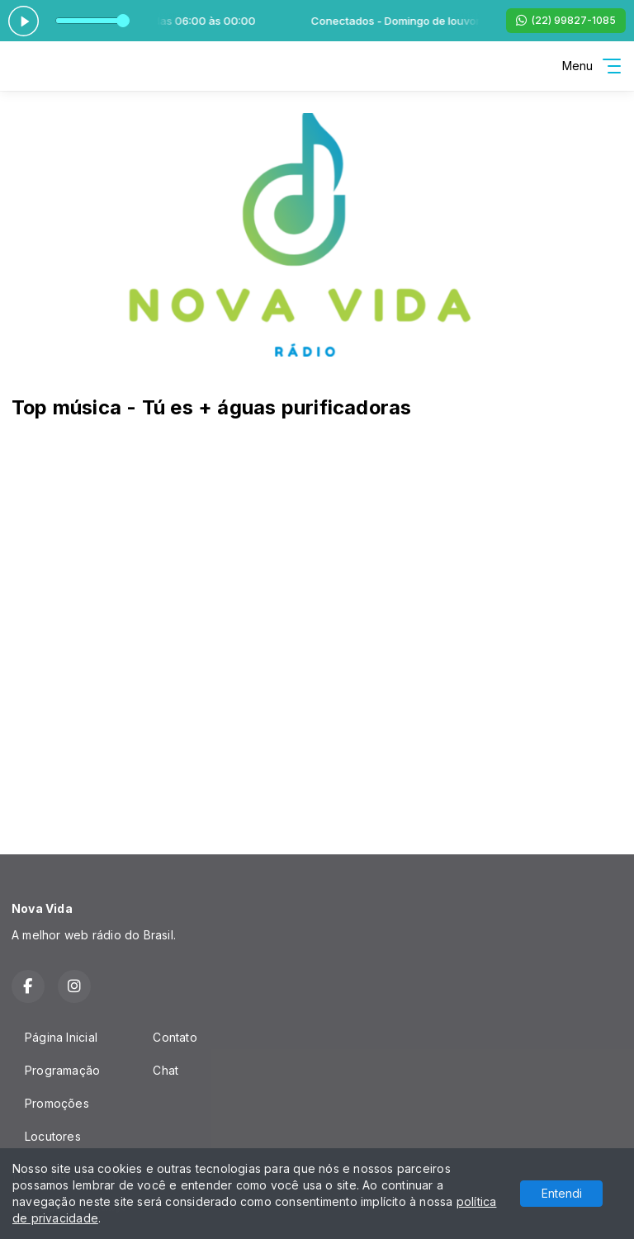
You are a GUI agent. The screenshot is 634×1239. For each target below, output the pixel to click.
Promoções (57, 1103)
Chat (165, 1070)
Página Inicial (61, 1037)
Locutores (53, 1136)
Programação (62, 1070)
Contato (174, 1037)
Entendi (562, 1193)
